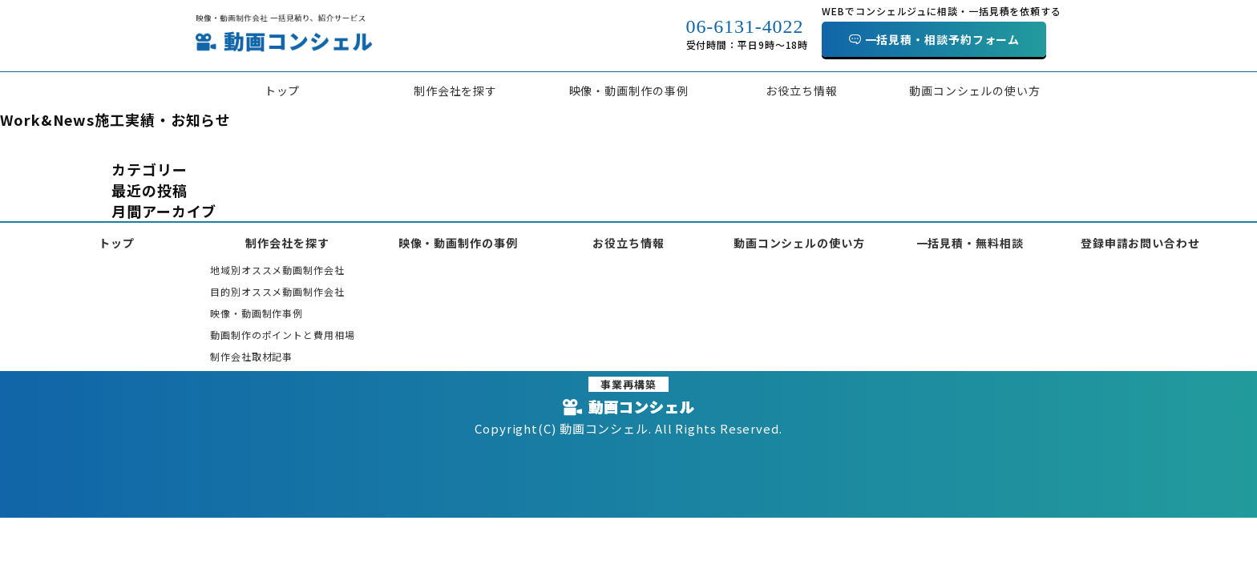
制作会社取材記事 (251, 356)
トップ (283, 91)
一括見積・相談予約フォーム (943, 39)
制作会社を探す (455, 91)
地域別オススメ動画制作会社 (277, 269)
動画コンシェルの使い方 (975, 91)
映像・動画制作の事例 (629, 91)
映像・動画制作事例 (256, 313)
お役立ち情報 (801, 91)
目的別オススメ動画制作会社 (277, 291)
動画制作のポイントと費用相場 (282, 334)
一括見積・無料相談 (970, 243)
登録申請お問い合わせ (1140, 243)
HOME (15, 144)
